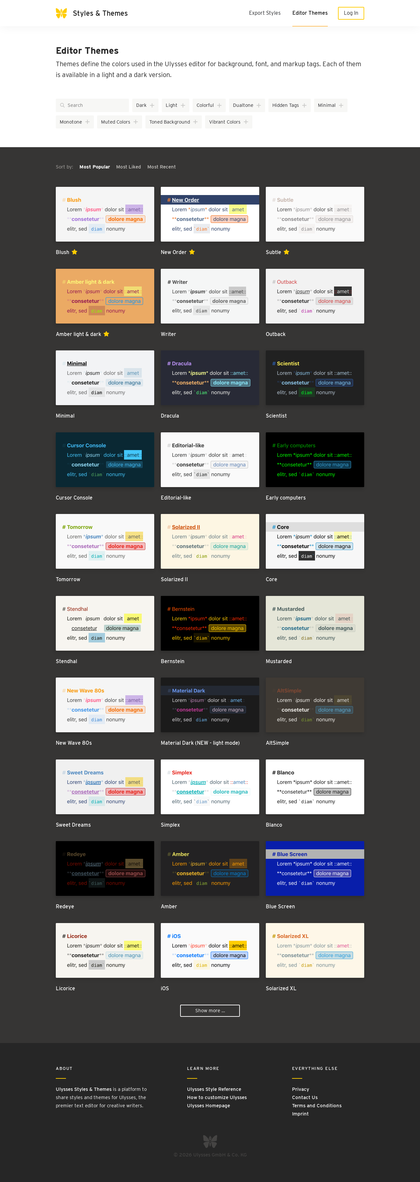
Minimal (331, 105)
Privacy (300, 1089)
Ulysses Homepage (208, 1106)
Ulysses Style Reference (214, 1089)
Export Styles (265, 13)
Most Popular (95, 167)
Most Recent (161, 167)
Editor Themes (310, 13)
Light (176, 105)
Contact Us (305, 1097)
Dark (145, 105)
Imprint (300, 1114)
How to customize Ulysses (217, 1097)
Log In (351, 13)
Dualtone (247, 105)
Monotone (75, 122)
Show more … (210, 1011)
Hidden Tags (289, 105)
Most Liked (129, 167)
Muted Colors (119, 122)
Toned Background (173, 122)
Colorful (209, 105)
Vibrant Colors (229, 122)
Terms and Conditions (317, 1106)
